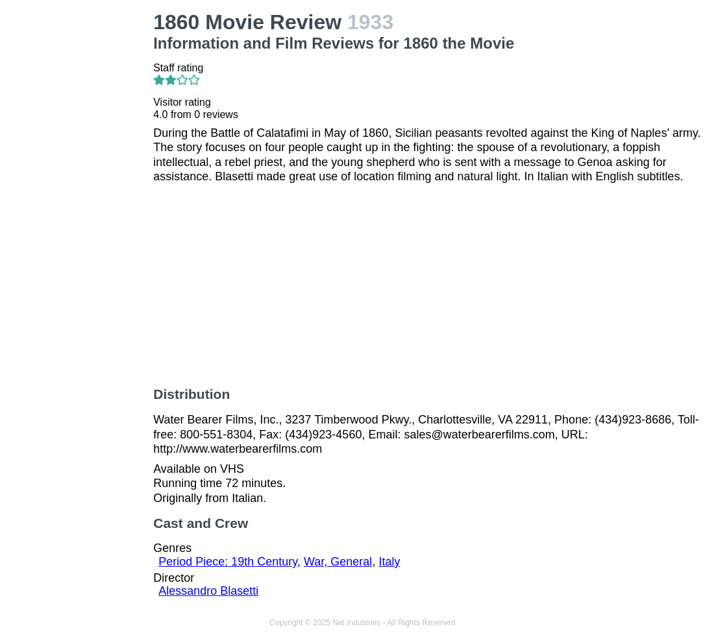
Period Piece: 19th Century (227, 561)
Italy (389, 561)
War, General (338, 561)
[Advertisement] (79, 205)
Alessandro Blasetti (208, 590)
